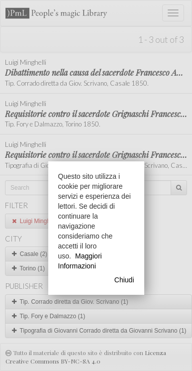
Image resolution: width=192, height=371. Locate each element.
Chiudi (124, 280)
